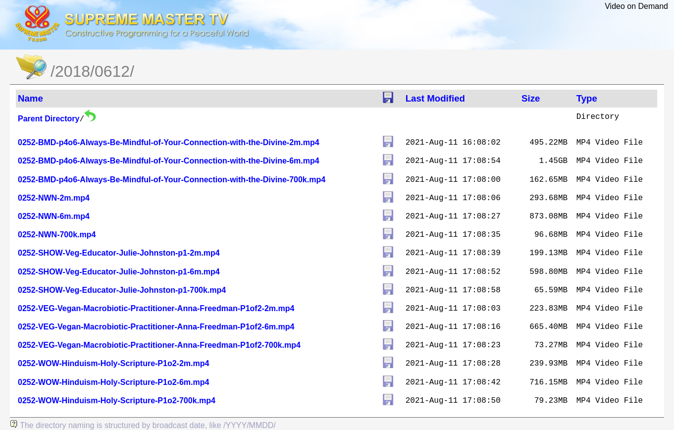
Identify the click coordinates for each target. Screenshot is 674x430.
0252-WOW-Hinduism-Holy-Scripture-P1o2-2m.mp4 (113, 363)
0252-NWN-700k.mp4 (57, 234)
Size (530, 98)
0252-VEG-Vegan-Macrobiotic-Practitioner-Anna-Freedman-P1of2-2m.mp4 (156, 308)
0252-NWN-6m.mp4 (54, 216)
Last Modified (435, 98)
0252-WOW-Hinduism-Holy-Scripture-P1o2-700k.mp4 (116, 400)
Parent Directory (49, 118)
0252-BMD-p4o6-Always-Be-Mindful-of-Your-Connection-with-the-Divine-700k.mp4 (171, 179)
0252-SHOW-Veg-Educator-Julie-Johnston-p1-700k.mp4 (122, 290)
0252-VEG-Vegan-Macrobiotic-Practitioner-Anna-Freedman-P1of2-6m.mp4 (156, 326)
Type (586, 98)
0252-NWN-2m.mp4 (54, 198)
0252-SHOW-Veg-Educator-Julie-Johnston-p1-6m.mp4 (119, 272)
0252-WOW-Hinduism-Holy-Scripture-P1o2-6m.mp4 (113, 382)
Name (30, 98)
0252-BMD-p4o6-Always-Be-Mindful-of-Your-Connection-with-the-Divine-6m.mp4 (168, 161)
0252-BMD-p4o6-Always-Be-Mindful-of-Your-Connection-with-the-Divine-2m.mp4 (168, 142)
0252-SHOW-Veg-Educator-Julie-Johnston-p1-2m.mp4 (119, 253)
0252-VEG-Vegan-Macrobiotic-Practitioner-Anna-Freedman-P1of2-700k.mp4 (159, 345)
